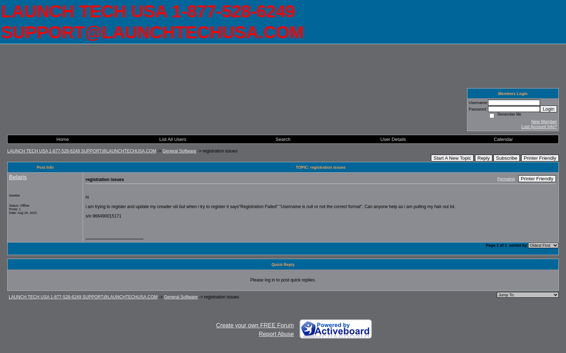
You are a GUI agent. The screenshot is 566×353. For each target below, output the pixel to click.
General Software (179, 151)
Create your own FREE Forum (255, 325)
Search (282, 139)
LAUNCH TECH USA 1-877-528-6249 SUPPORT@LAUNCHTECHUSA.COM (81, 151)
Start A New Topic (452, 158)
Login (548, 109)
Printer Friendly (540, 158)
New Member (544, 121)
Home (62, 139)
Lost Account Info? (539, 126)
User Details (393, 139)
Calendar (503, 139)
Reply (484, 158)
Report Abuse (276, 334)
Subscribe (506, 158)
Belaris (18, 177)
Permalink (506, 179)
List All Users (172, 139)
